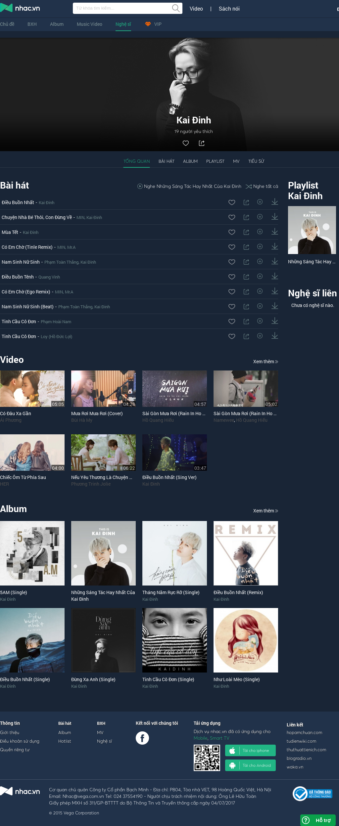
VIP (153, 24)
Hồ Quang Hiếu (158, 420)
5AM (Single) (13, 592)
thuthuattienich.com (306, 749)
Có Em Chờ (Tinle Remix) (27, 247)
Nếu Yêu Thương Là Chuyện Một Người (111, 477)
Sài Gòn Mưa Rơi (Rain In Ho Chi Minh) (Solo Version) (197, 413)
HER (4, 484)
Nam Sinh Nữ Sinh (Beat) (28, 306)
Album (57, 24)
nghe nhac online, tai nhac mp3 (20, 9)
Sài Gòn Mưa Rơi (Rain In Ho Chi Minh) (254, 413)
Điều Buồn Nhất (18, 202)
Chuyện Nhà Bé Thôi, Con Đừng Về (37, 217)
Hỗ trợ (323, 820)
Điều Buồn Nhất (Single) (25, 679)
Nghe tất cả (262, 186)
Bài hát (166, 161)
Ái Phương (11, 420)
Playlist (215, 161)
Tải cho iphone (249, 751)
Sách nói (229, 8)
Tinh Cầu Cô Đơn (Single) (168, 679)
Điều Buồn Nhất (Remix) (238, 592)
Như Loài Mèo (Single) (237, 679)
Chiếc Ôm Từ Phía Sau (23, 477)
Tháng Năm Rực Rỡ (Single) (171, 592)
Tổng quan (136, 161)
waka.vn (295, 766)
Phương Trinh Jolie (91, 484)
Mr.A (71, 247)
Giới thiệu (9, 732)
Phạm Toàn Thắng (61, 262)
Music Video (89, 24)
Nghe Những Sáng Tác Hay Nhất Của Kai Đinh (189, 186)
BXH (32, 24)
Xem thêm (265, 361)
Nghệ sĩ (123, 24)
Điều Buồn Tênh (18, 277)
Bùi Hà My (81, 420)
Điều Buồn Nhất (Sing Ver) (169, 477)
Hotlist (64, 741)
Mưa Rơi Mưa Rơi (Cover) (97, 413)
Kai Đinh (46, 202)
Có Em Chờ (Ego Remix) (26, 291)
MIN (80, 217)
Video (196, 8)
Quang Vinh (49, 277)
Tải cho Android (250, 765)
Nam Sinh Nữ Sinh (21, 262)
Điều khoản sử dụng (19, 741)
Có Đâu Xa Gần (15, 413)
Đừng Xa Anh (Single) (93, 679)
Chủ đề (7, 24)
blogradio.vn (299, 758)
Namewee (224, 420)
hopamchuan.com (304, 732)
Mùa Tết (10, 232)
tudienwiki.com (301, 741)
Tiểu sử (256, 161)
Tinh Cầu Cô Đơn (19, 321)
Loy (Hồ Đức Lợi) (56, 336)
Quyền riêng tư (14, 749)
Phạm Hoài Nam (56, 322)
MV (236, 161)
